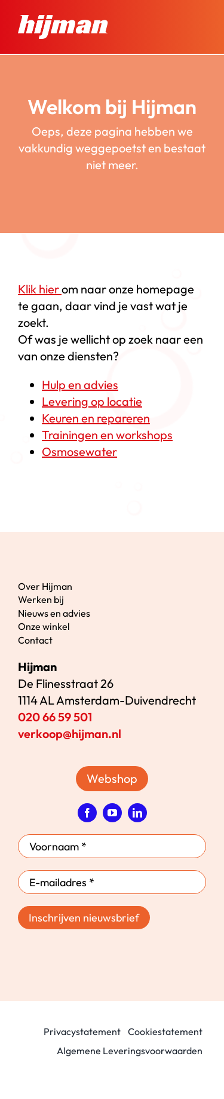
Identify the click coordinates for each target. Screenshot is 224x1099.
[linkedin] (137, 812)
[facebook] (87, 812)
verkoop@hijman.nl (69, 733)
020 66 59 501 (55, 716)
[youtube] (112, 812)
